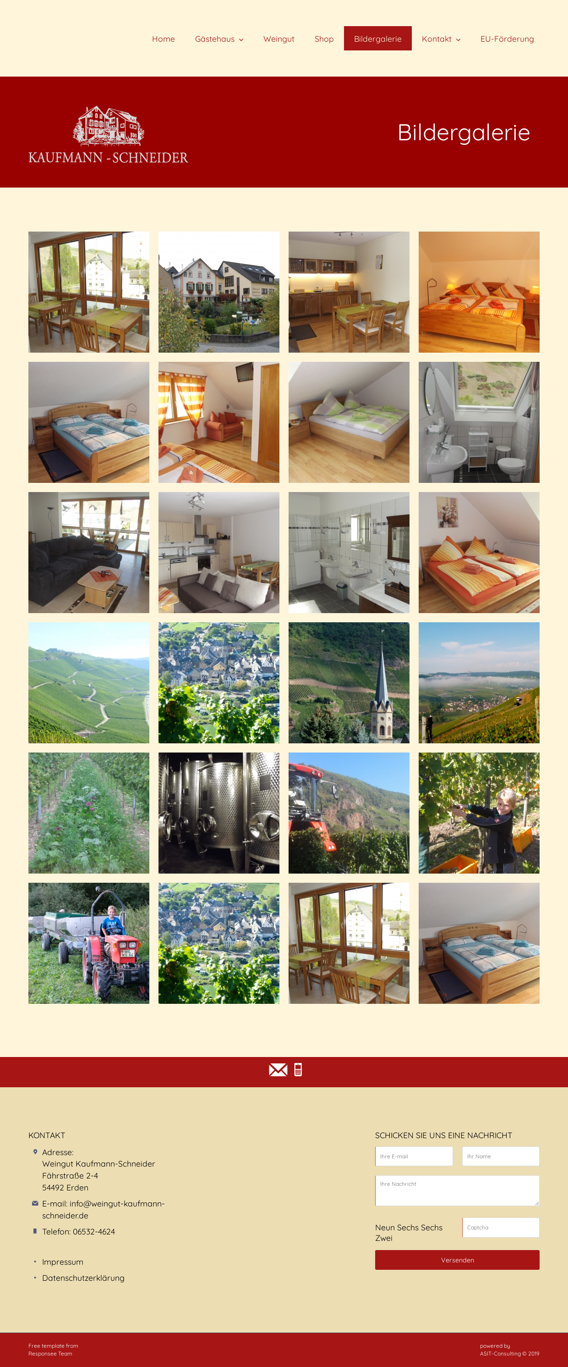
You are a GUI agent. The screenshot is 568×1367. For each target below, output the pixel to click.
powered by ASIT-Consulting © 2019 (510, 1349)
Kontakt (437, 38)
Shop (324, 38)
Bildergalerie (378, 38)
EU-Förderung (507, 38)
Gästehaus (215, 38)
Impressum (62, 1261)
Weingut (279, 38)
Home (163, 38)
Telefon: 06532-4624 (78, 1231)
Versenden (457, 1260)
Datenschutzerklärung (83, 1278)
